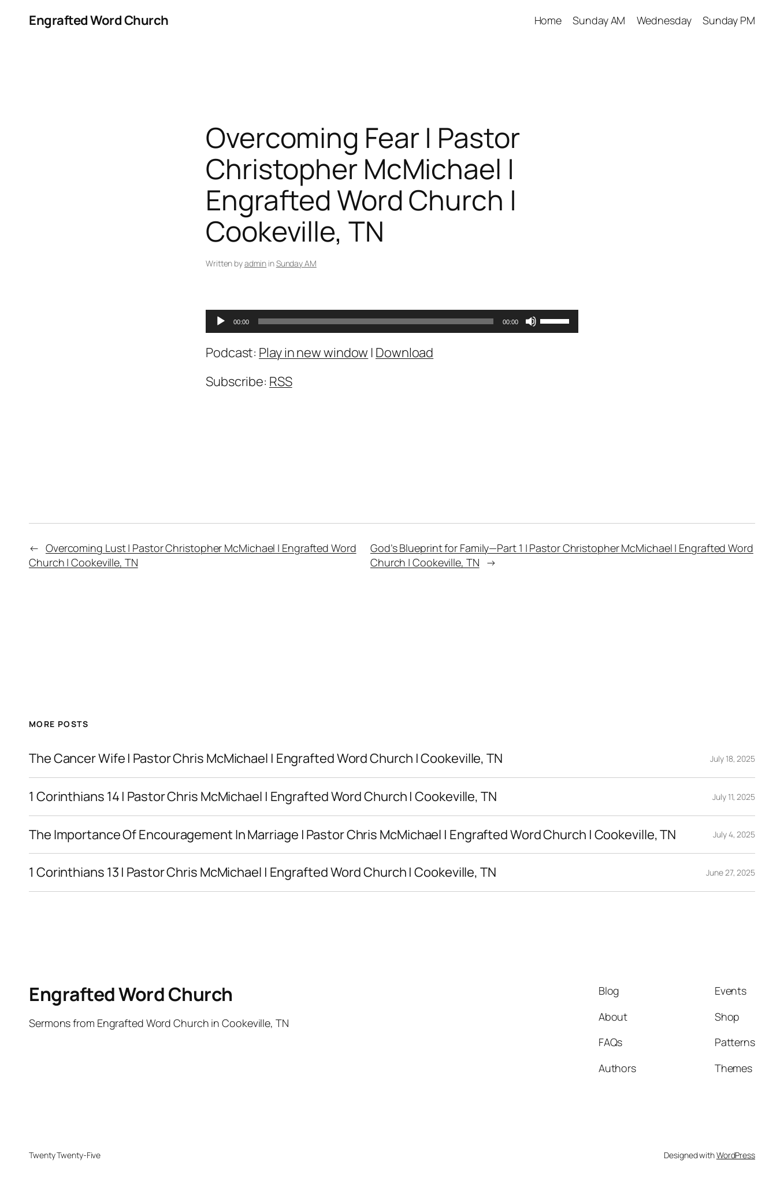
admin (255, 263)
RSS (280, 381)
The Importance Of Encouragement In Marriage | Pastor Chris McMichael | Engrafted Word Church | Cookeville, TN (352, 835)
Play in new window (313, 352)
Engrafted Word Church (99, 20)
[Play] (220, 321)
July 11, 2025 (733, 796)
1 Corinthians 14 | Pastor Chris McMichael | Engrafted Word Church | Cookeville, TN (263, 796)
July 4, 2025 (734, 834)
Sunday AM (296, 263)
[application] (392, 321)
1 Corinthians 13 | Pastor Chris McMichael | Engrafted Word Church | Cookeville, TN (262, 872)
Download (404, 352)
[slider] (375, 321)
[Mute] (531, 321)
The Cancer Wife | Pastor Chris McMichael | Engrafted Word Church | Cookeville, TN (266, 758)
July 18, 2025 (732, 758)
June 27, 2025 (730, 872)
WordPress (735, 1155)
